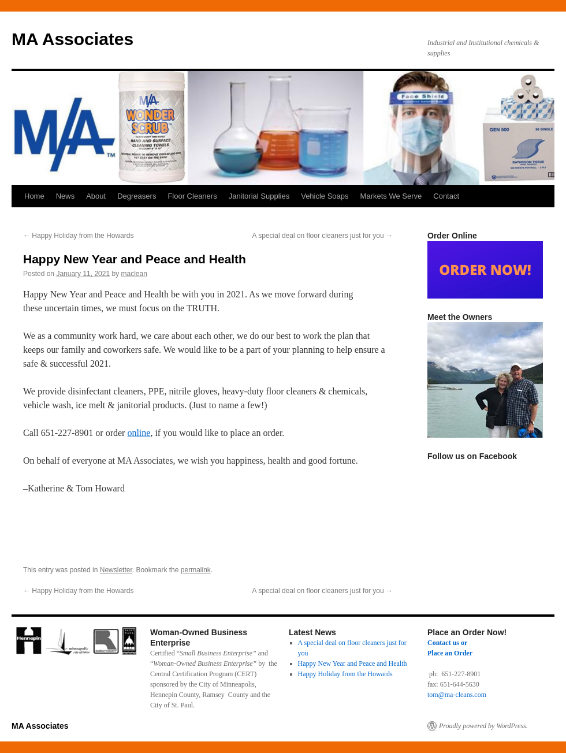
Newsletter (116, 570)
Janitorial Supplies (259, 196)
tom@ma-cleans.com (456, 695)
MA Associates (72, 39)
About (96, 196)
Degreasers (136, 196)
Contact (446, 196)
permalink (196, 570)
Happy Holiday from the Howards (78, 236)
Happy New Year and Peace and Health (352, 663)
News (65, 196)
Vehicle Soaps (324, 196)
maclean (134, 274)
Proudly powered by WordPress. (483, 726)
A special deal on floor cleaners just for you (322, 236)
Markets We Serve (391, 196)
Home (34, 196)
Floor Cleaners (192, 196)
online (138, 433)
